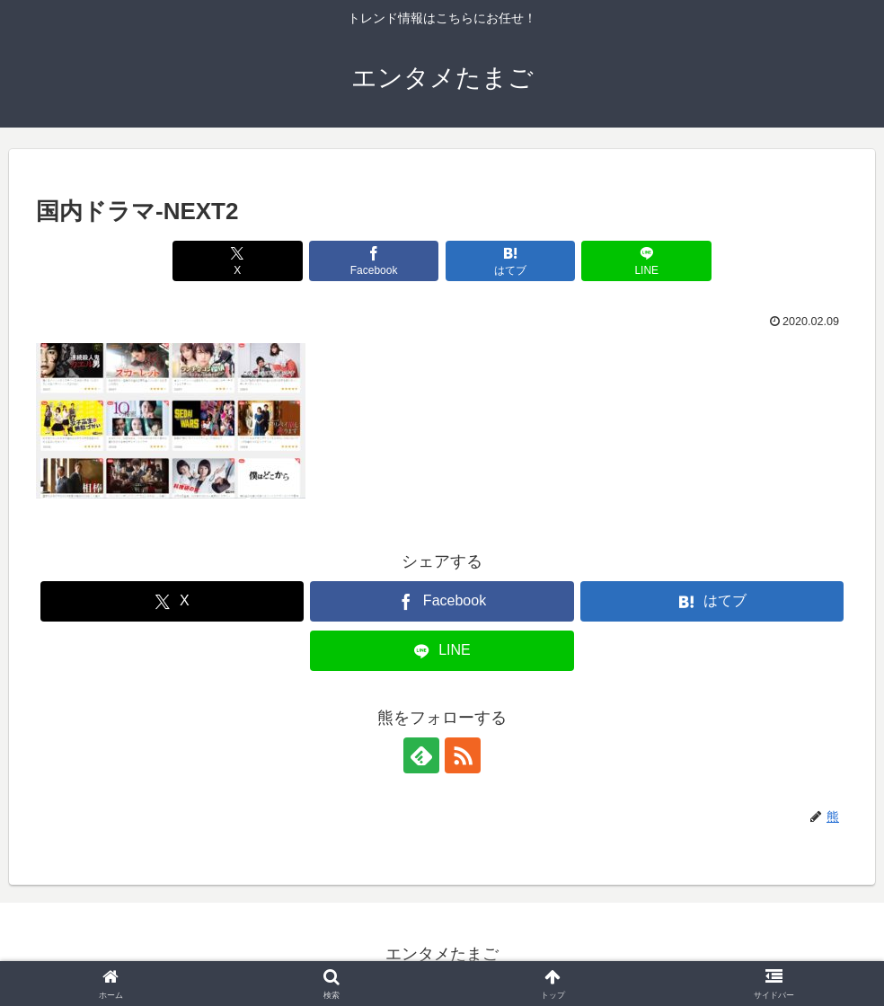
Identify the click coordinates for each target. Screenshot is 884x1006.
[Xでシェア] (237, 261)
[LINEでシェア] (646, 261)
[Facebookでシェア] (374, 261)
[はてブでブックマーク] (511, 261)
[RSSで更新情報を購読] (463, 755)
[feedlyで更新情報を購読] (421, 755)
